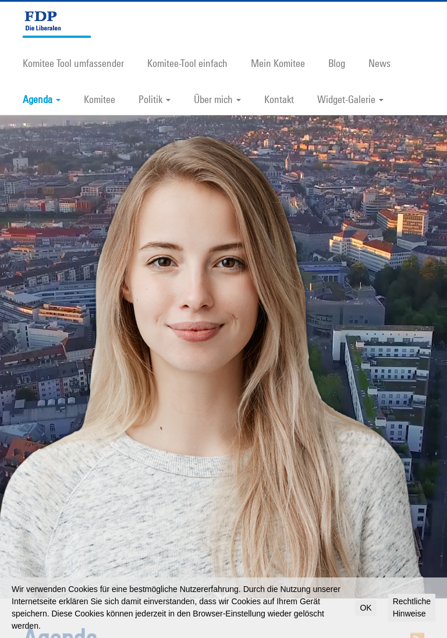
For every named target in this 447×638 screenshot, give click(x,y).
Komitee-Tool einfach (187, 62)
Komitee (99, 99)
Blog (336, 62)
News (379, 62)
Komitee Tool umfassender (73, 62)
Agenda (42, 99)
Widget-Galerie (350, 99)
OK (365, 607)
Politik (155, 99)
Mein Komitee (278, 62)
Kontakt (279, 99)
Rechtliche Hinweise (412, 607)
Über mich (217, 99)
